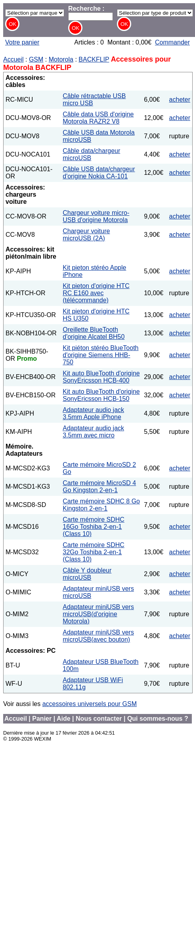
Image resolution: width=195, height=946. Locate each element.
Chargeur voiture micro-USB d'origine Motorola (96, 216)
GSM (36, 59)
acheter (179, 99)
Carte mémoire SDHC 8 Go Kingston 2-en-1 (101, 505)
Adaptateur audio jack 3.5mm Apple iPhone (93, 413)
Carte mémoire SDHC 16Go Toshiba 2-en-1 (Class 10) (93, 526)
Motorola (61, 59)
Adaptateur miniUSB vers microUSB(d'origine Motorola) (98, 614)
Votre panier (22, 42)
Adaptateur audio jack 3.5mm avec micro (93, 432)
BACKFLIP (93, 59)
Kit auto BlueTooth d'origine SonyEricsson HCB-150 (101, 395)
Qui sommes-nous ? (157, 718)
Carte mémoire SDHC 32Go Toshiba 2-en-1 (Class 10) (93, 552)
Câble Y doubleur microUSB (87, 574)
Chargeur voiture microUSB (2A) (86, 235)
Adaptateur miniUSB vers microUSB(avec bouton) (98, 636)
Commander (172, 42)
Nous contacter (99, 718)
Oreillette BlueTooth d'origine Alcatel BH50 (93, 333)
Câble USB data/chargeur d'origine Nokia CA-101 (99, 173)
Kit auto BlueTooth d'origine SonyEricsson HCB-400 (101, 377)
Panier (42, 718)
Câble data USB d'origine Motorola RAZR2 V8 (98, 118)
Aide (64, 718)
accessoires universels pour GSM (89, 703)
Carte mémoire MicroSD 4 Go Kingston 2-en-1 (99, 486)
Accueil (13, 59)
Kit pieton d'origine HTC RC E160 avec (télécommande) (96, 293)
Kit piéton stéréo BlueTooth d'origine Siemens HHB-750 (100, 355)
